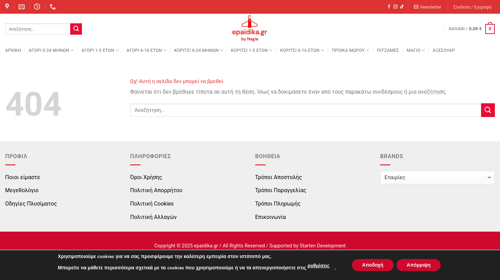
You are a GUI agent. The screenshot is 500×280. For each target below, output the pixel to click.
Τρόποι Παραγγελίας (280, 190)
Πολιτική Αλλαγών (153, 217)
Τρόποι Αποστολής (278, 177)
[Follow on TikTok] (402, 6)
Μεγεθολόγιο (22, 190)
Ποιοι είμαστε (22, 177)
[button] (428, 7)
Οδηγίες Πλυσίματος (31, 203)
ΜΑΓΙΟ (416, 50)
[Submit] (76, 29)
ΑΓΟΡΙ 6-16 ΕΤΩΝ (146, 50)
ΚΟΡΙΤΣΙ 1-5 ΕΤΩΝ (251, 50)
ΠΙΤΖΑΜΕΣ (388, 50)
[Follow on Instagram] (395, 6)
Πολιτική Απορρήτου (156, 190)
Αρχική (13, 50)
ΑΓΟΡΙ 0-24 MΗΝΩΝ (51, 50)
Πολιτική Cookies (152, 203)
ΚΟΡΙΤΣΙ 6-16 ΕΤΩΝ (302, 50)
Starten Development (322, 246)
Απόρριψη (419, 265)
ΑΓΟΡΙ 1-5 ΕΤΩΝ (100, 50)
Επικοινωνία (270, 217)
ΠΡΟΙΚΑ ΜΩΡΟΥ (350, 50)
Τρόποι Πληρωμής (278, 203)
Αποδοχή (372, 265)
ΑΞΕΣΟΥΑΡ (444, 50)
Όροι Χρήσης (146, 177)
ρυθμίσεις (318, 265)
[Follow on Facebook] (389, 6)
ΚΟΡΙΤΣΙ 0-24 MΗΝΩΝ (198, 50)
